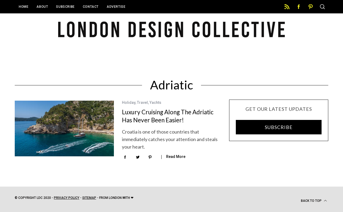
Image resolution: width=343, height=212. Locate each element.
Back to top (314, 201)
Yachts (155, 102)
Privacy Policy (66, 198)
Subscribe (65, 7)
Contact (91, 7)
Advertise (116, 7)
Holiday (128, 102)
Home (23, 7)
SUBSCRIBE (278, 127)
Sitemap (89, 198)
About (42, 7)
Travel (142, 102)
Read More (175, 156)
